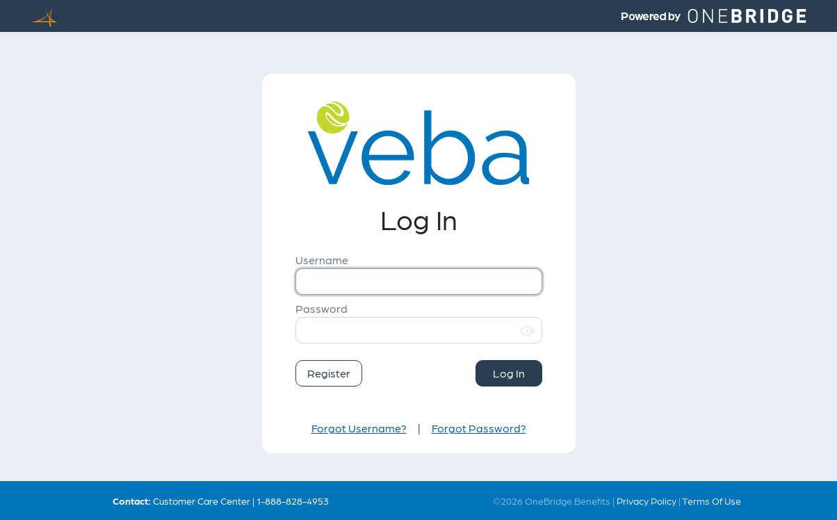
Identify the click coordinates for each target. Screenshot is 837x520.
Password (321, 308)
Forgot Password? (479, 427)
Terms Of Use (711, 500)
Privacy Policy (646, 500)
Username (321, 259)
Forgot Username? (359, 427)
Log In (509, 373)
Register (328, 373)
